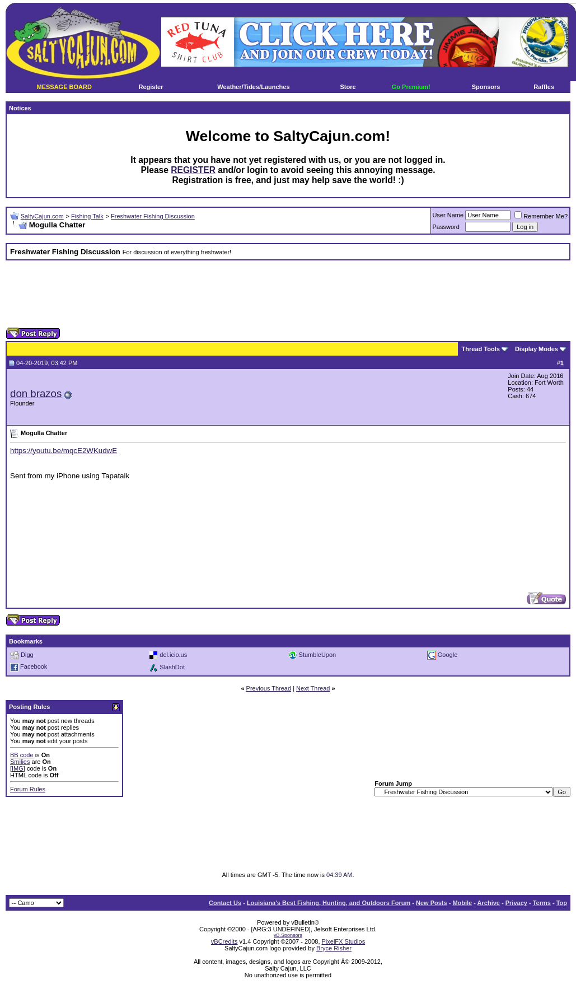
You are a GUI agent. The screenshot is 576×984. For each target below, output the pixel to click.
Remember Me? (541, 216)
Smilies (20, 761)
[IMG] (17, 768)
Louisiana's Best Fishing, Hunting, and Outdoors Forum (328, 902)
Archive (488, 902)
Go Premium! (411, 86)
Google (447, 654)
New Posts (431, 902)
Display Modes (536, 349)
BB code (22, 755)
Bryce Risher (334, 948)
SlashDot (172, 666)
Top (561, 902)
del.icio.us (173, 654)
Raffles (543, 86)
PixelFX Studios (344, 941)
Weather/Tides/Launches (253, 86)
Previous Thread (269, 688)
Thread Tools (481, 349)
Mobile (462, 902)
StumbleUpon (317, 654)
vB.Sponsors (288, 935)
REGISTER (193, 170)
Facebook (33, 666)
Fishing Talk (87, 216)
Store (348, 86)
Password (446, 226)
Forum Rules (27, 789)
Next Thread (313, 688)
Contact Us (225, 902)
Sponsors (486, 86)
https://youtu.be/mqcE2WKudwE (63, 450)
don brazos (36, 393)
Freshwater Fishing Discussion (153, 216)
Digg (27, 654)
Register (150, 86)
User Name (448, 215)
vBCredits (224, 941)
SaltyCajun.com (42, 216)
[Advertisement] (288, 294)
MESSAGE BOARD (63, 86)
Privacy (516, 902)
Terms (542, 902)
